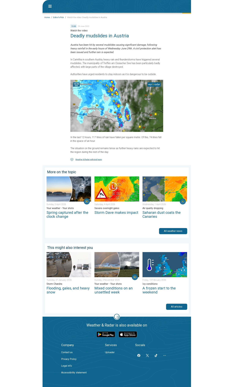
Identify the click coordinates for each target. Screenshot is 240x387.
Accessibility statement (74, 372)
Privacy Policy (69, 359)
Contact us (67, 352)
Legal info (66, 365)
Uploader (110, 352)
